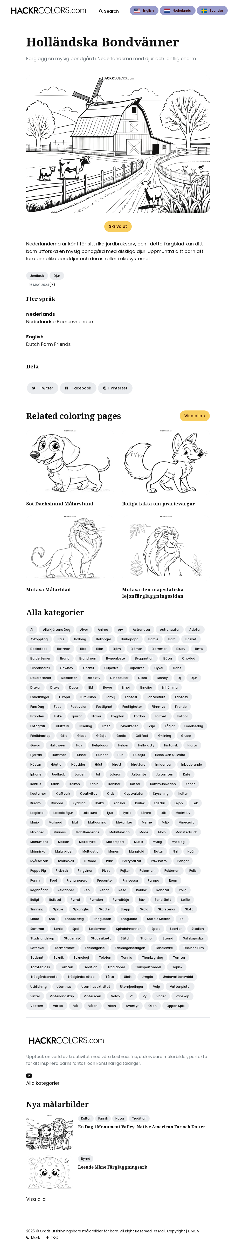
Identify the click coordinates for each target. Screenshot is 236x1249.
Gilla (63, 735)
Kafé (186, 774)
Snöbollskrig (74, 919)
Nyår (191, 851)
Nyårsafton (39, 861)
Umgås (147, 977)
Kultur (183, 793)
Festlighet (104, 706)
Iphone (35, 774)
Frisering (85, 726)
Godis (121, 735)
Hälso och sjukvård (170, 755)
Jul (97, 774)
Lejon (179, 803)
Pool (53, 880)
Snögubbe (129, 919)
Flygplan (117, 716)
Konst (190, 784)
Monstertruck (186, 832)
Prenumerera (77, 880)
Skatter (105, 909)
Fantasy (181, 697)
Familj (110, 697)
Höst (98, 764)
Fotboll (182, 716)
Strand (168, 938)
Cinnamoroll (40, 668)
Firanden (37, 716)
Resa (122, 890)
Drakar (35, 687)
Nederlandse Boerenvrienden (59, 321)
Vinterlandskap (62, 996)
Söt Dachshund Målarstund (59, 503)
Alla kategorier (43, 1083)
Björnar (136, 649)
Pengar (183, 861)
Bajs (61, 639)
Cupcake (111, 668)
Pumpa (153, 880)
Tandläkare (164, 948)
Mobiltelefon (119, 832)
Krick (110, 793)
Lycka (127, 813)
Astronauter (169, 629)
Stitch (125, 938)
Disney (162, 678)
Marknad (55, 822)
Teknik (58, 957)
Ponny (35, 880)
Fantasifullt (156, 697)
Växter (58, 1006)
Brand (65, 658)
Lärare (146, 813)
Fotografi (37, 726)
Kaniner (114, 784)
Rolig (182, 890)
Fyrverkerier (129, 726)
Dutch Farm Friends (48, 344)
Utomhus (64, 986)
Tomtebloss (40, 967)
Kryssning (161, 793)
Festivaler (78, 706)
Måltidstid (90, 851)
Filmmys (158, 706)
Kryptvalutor (133, 793)
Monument (39, 842)
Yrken (111, 1006)
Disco (142, 678)
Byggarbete (115, 658)
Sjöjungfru (81, 909)
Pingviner (85, 870)
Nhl (175, 851)
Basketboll (38, 649)
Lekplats (37, 813)
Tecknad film (193, 948)
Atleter (194, 629)
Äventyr (132, 1006)
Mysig (157, 842)
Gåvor (35, 745)
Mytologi (178, 842)
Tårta (109, 977)
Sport (155, 929)
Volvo (115, 996)
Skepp (125, 909)
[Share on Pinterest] (115, 388)
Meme (147, 822)
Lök (163, 813)
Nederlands (177, 10)
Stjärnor (146, 938)
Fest (57, 706)
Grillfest (142, 735)
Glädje (101, 735)
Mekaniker (124, 822)
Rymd (75, 899)
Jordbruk (37, 275)
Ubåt (128, 977)
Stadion (197, 929)
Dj (179, 678)
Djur (57, 275)
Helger (123, 745)
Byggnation (144, 658)
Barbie (153, 639)
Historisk (171, 745)
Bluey (180, 649)
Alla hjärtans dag (56, 629)
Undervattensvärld (178, 977)
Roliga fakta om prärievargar (158, 503)
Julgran (115, 774)
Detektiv (93, 678)
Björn (117, 649)
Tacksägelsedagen (130, 948)
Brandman (87, 658)
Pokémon (171, 870)
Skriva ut (118, 226)
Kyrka (99, 803)
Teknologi (81, 957)
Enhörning (170, 687)
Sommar (37, 929)
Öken (152, 1006)
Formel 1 (161, 716)
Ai (31, 629)
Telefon (105, 957)
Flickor (96, 716)
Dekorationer (40, 678)
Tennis (126, 957)
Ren (87, 890)
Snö (52, 919)
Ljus (110, 813)
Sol (182, 919)
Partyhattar (131, 861)
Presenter (105, 880)
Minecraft (186, 822)
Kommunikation (163, 784)
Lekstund (90, 813)
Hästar (35, 764)
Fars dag (37, 706)
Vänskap (182, 996)
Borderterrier (40, 658)
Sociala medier (158, 919)
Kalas (55, 784)
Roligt (34, 899)
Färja (151, 726)
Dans (177, 668)
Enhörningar (39, 697)
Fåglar (170, 726)
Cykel (158, 668)
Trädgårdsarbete (44, 977)
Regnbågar (39, 890)
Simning (36, 909)
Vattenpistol (180, 986)
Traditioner (116, 967)
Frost (106, 726)
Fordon (139, 716)
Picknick (62, 870)
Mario (34, 822)
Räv (142, 899)
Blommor (159, 649)
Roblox (141, 890)
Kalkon (75, 784)
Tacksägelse (95, 948)
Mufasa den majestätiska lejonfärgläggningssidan (153, 592)
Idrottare (138, 764)
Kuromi (35, 803)
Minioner (37, 832)
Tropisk (176, 967)
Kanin (94, 784)
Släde (34, 919)
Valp (156, 986)
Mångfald (136, 851)
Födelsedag (193, 726)
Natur (158, 851)
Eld (90, 687)
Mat (75, 822)
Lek (195, 803)
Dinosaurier (119, 678)
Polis (193, 870)
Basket (191, 639)
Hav (79, 745)
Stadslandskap (42, 938)
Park (109, 861)
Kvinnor (57, 803)
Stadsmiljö (72, 938)
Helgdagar (100, 745)
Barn (172, 639)
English (144, 10)
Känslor (119, 803)
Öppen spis (175, 1006)
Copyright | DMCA (183, 1231)
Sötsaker (37, 948)
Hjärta (192, 745)
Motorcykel (87, 842)
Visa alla (194, 416)
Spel (75, 929)
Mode (144, 832)
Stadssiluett (101, 938)
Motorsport (115, 842)
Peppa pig (38, 870)
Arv (120, 629)
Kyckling (79, 803)
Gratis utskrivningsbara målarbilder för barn (79, 1231)
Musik (138, 842)
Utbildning (38, 986)
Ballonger (103, 639)
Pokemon (147, 870)
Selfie (185, 899)
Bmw (199, 649)
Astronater (141, 629)
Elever (107, 687)
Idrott (116, 764)
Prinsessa (130, 880)
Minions (60, 832)
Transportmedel (148, 967)
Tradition (90, 967)
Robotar (162, 890)
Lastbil (159, 803)
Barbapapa (129, 639)
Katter (135, 784)
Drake (54, 687)
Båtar (167, 658)
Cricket (88, 668)
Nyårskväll (66, 861)
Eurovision (88, 697)
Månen (113, 851)
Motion (63, 842)
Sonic (58, 929)
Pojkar (125, 870)
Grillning (164, 735)
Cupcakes (136, 668)
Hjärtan (36, 755)
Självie (58, 909)
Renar (104, 890)
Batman (63, 649)
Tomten (66, 967)
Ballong (80, 639)
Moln (162, 832)
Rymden (96, 899)
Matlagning (97, 822)
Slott (189, 909)
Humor (81, 755)
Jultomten (164, 774)
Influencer (163, 764)
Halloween (58, 745)
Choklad (188, 658)
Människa (37, 851)
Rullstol (55, 899)
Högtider (78, 764)
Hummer (59, 755)
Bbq (83, 649)
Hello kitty (146, 745)
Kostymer (38, 793)
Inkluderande (191, 764)
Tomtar (179, 957)
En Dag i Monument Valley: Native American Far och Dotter (141, 1127)
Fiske (58, 716)
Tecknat (37, 957)
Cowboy (66, 668)
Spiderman (97, 929)
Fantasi (131, 697)
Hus (120, 755)
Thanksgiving (152, 957)
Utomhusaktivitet (95, 986)
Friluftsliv (62, 726)
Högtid (56, 764)
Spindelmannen (129, 929)
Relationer (66, 890)
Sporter (176, 929)
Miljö (165, 822)
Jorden (80, 774)
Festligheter (132, 706)
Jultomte (138, 774)
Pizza (106, 870)
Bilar (99, 649)
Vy (145, 996)
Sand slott (163, 899)
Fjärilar (77, 716)
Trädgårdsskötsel (81, 977)
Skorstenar (166, 909)
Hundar (102, 755)
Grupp (186, 735)
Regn (173, 880)
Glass (81, 735)
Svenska (212, 10)
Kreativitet (88, 793)
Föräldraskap (40, 735)
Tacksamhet (64, 948)
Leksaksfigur (63, 813)
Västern (36, 1006)
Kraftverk (63, 793)
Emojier (146, 687)
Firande (181, 706)
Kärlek (139, 803)
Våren (93, 1006)
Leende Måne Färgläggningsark (112, 1167)
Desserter (69, 678)
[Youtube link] (29, 1076)
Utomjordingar (131, 986)
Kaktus (35, 784)
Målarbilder (64, 851)
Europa (64, 697)
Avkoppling (39, 639)
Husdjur (139, 755)
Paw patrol (159, 861)
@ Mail (159, 1231)
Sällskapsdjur (193, 938)
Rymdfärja (121, 899)
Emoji (126, 687)
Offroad (90, 861)
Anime (103, 629)
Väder (161, 996)
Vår (75, 1006)
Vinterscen (92, 996)
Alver (84, 629)
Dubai (74, 687)
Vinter (35, 996)
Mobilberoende (88, 832)
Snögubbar (102, 919)
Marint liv (183, 813)
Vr (131, 996)
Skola (144, 909)
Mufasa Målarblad (48, 589)
